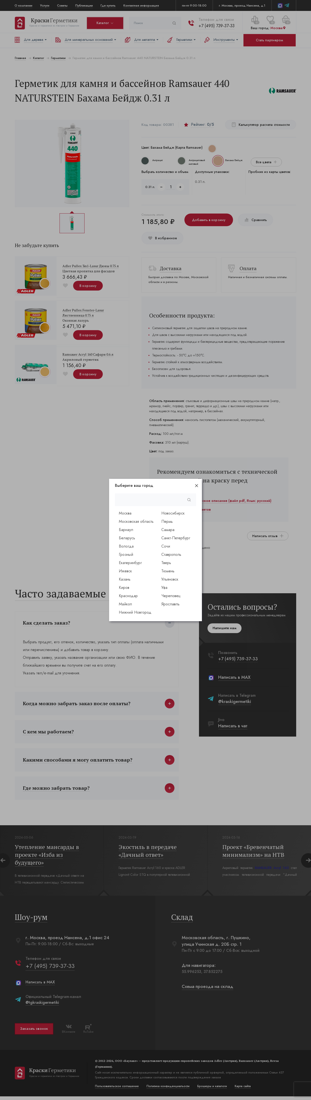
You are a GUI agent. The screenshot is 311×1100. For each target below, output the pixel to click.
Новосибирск (173, 513)
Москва (125, 513)
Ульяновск (169, 579)
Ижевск (125, 571)
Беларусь (127, 538)
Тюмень (167, 571)
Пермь (167, 521)
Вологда (126, 546)
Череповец (171, 596)
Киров (124, 587)
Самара (167, 530)
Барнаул (126, 530)
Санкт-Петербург (175, 538)
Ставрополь (171, 554)
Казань (124, 579)
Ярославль (170, 604)
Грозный (126, 554)
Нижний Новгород (135, 612)
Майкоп (125, 604)
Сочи (165, 546)
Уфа (164, 587)
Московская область (136, 521)
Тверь (166, 563)
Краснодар (128, 596)
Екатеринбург (130, 563)
